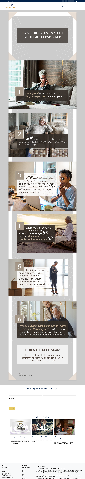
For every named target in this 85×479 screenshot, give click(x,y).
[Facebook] (72, 1)
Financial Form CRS (41, 466)
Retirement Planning (26, 467)
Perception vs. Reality (17, 437)
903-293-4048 (6, 467)
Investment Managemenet (27, 468)
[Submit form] (12, 408)
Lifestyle (23, 475)
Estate (23, 470)
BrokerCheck (62, 468)
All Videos (24, 478)
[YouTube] (69, 1)
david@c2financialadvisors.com (7, 477)
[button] (40, 6)
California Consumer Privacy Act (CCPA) (73, 478)
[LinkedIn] (66, 1)
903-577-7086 (31, 1)
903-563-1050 (7, 470)
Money (23, 474)
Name (10, 391)
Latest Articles (25, 477)
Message (11, 398)
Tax (23, 473)
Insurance (24, 471)
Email (44, 391)
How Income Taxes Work (40, 437)
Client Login (79, 1)
